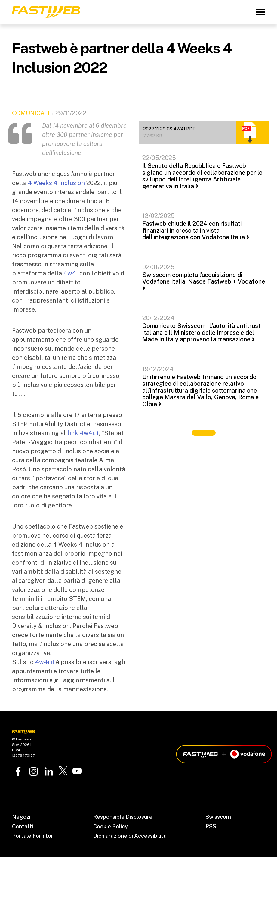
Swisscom (218, 817)
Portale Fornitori (33, 836)
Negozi (21, 817)
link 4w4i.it (83, 433)
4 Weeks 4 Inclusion (56, 183)
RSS (210, 826)
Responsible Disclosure (122, 817)
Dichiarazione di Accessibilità (130, 836)
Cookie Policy (110, 826)
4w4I (70, 273)
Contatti (22, 826)
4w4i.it (44, 662)
